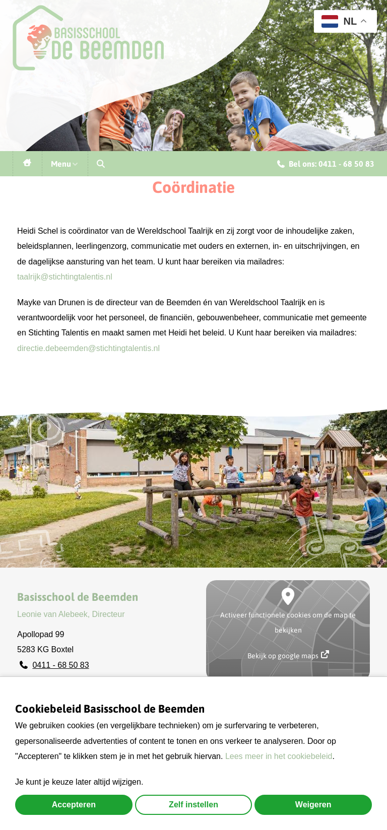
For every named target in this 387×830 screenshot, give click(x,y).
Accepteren (74, 804)
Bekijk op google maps (288, 655)
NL (339, 21)
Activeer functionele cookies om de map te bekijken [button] (288, 622)
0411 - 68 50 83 (60, 665)
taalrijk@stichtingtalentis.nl (64, 276)
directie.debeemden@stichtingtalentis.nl (88, 348)
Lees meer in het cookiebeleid (279, 756)
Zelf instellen (193, 804)
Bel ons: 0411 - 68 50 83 (325, 165)
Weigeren (313, 804)
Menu (65, 163)
